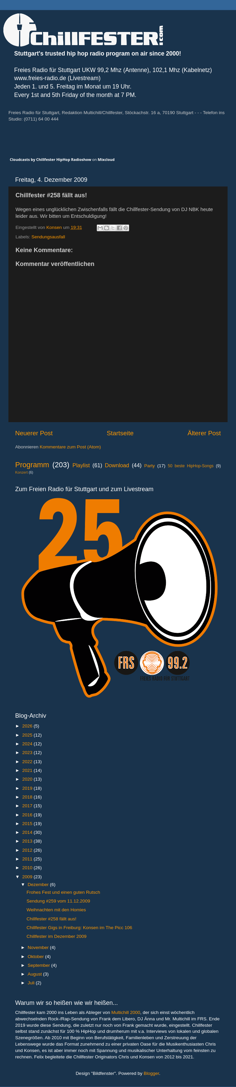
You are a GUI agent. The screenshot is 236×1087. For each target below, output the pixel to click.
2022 (28, 761)
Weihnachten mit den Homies (56, 909)
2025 (28, 735)
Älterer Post (204, 433)
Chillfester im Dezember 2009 (57, 936)
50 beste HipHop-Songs (191, 466)
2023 (28, 752)
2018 (28, 797)
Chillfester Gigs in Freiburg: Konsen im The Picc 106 (79, 927)
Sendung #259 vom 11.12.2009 (58, 901)
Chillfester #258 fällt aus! (52, 918)
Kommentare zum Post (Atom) (70, 446)
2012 (28, 850)
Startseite (120, 433)
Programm (32, 465)
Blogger (151, 1073)
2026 (28, 725)
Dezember (39, 884)
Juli (32, 982)
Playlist (81, 465)
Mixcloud (106, 159)
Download (117, 465)
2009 (28, 876)
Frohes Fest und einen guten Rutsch (63, 892)
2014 (28, 832)
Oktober (36, 956)
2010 (28, 867)
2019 (28, 788)
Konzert (21, 472)
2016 (28, 814)
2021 (28, 770)
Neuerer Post (34, 433)
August (35, 974)
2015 (28, 823)
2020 (28, 779)
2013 (28, 841)
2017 (28, 805)
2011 (28, 858)
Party (149, 465)
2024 (28, 743)
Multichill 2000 (125, 1012)
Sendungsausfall (48, 236)
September (39, 965)
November (39, 947)
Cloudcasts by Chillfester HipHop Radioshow (50, 159)
